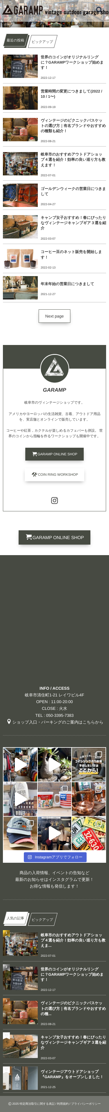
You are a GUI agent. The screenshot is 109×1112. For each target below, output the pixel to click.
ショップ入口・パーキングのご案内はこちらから (54, 722)
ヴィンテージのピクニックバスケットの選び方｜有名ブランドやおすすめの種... (73, 1008)
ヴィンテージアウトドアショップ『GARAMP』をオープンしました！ (72, 1074)
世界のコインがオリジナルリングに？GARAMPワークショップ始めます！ (72, 62)
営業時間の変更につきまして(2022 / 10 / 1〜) (71, 94)
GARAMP (54, 390)
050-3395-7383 (60, 715)
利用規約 (63, 1104)
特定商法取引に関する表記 (37, 1104)
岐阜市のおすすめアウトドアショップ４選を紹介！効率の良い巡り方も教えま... (73, 940)
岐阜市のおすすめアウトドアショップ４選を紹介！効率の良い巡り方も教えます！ (73, 159)
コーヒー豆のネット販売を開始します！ (71, 254)
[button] (55, 316)
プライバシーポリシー (86, 1104)
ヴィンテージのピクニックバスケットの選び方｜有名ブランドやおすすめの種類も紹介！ (73, 125)
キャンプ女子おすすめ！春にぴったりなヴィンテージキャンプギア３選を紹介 (73, 222)
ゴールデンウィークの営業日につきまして (73, 191)
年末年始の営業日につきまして (67, 284)
